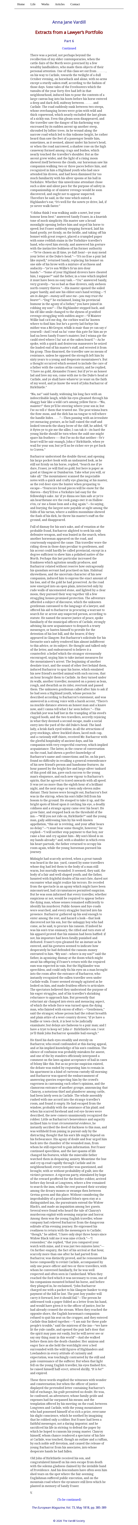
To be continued (69, 1500)
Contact (75, 4)
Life (33, 4)
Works (45, 4)
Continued (69, 48)
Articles (60, 4)
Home (21, 4)
